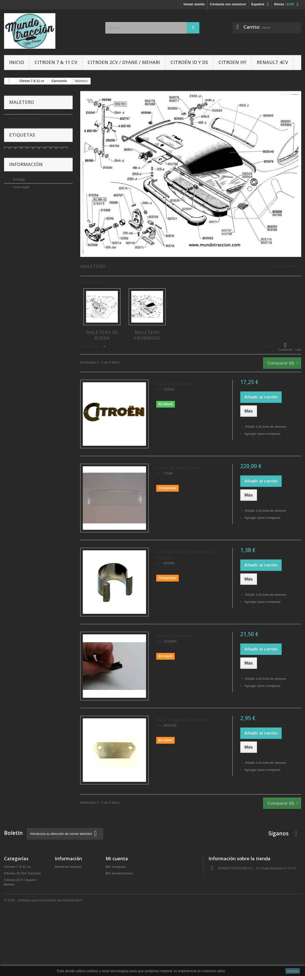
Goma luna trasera (174, 636)
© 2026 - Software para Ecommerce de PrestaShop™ (43, 962)
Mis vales (113, 900)
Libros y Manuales (18, 924)
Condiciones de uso (27, 209)
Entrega (18, 193)
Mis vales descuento (122, 880)
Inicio (16, 62)
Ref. (159, 389)
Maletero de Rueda (23, 118)
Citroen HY (232, 62)
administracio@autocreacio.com (251, 895)
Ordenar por (89, 346)
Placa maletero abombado (181, 720)
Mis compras (116, 867)
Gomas (9, 911)
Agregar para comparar (262, 434)
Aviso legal (20, 201)
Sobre (17, 216)
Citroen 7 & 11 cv (56, 62)
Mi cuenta (117, 858)
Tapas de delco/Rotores (22, 944)
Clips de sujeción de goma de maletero (184, 555)
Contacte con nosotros (228, 4)
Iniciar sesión (194, 4)
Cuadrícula (285, 346)
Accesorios (13, 917)
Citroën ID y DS (189, 62)
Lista (298, 346)
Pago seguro (22, 224)
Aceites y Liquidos (18, 931)
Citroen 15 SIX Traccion (22, 873)
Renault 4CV (272, 62)
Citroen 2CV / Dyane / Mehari (124, 62)
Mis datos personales (122, 893)
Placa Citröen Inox (173, 384)
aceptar (293, 971)
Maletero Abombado (24, 126)
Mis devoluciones (119, 873)
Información (26, 180)
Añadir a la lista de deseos (265, 426)
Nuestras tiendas (25, 232)
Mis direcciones (118, 886)
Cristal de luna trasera (177, 468)
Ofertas (10, 937)
